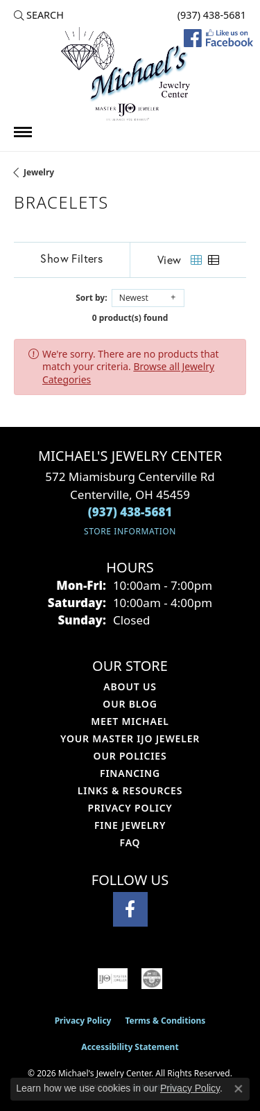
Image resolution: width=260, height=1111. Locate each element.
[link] (210, 15)
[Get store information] (130, 531)
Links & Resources (130, 790)
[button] (39, 15)
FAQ (130, 842)
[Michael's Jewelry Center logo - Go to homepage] (130, 75)
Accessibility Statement (129, 1047)
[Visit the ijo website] (113, 978)
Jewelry (39, 172)
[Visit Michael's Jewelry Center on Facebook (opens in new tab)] (130, 909)
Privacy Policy (129, 807)
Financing (130, 773)
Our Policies (130, 755)
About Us (129, 686)
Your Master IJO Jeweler (130, 738)
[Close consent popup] (238, 1089)
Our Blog (130, 703)
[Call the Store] (130, 512)
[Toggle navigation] (23, 132)
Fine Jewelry (130, 825)
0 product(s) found (130, 318)
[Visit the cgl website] (151, 978)
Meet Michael (129, 721)
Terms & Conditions (165, 1020)
